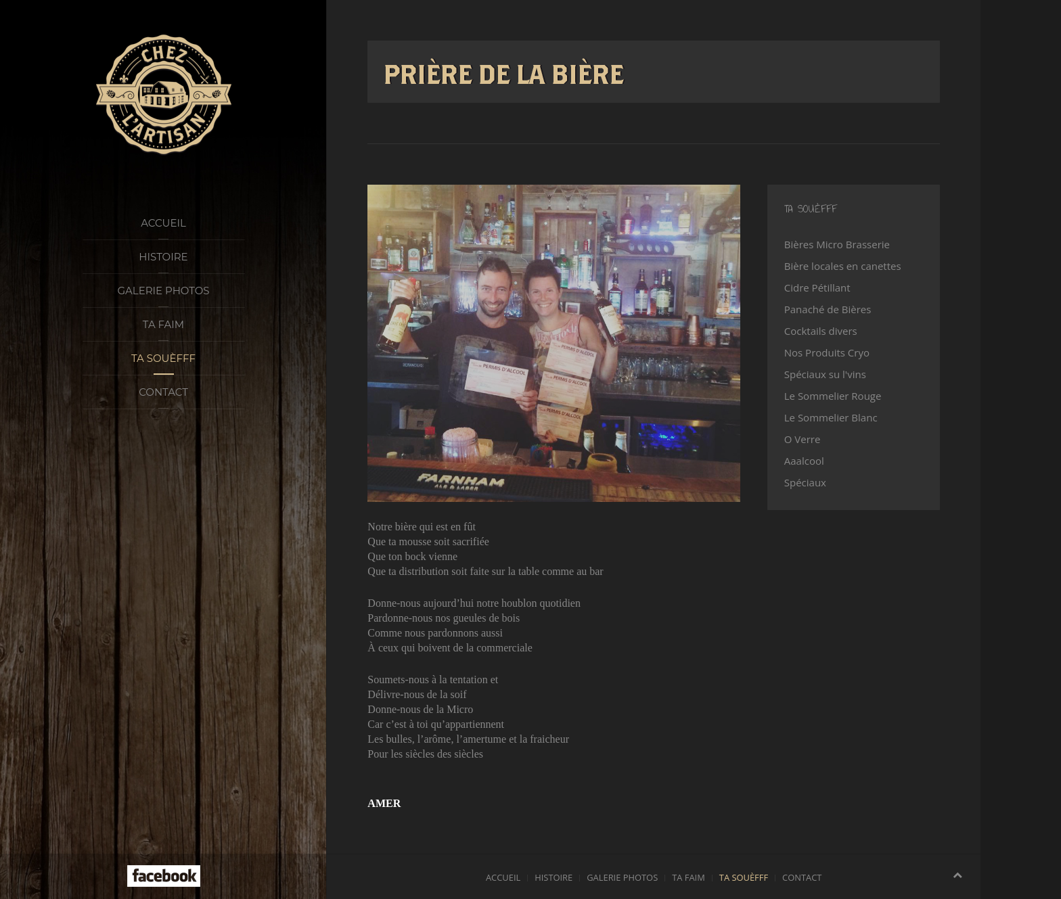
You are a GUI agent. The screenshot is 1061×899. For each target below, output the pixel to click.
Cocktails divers (820, 331)
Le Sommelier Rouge (833, 395)
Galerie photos (163, 290)
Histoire (163, 256)
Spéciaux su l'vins (825, 374)
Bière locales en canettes (842, 266)
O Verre (802, 439)
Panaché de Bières (828, 309)
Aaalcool (804, 460)
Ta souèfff (163, 358)
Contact (163, 392)
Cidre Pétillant (817, 287)
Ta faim (163, 324)
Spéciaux (805, 482)
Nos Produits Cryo (827, 352)
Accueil (163, 222)
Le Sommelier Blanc (831, 417)
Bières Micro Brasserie (837, 244)
